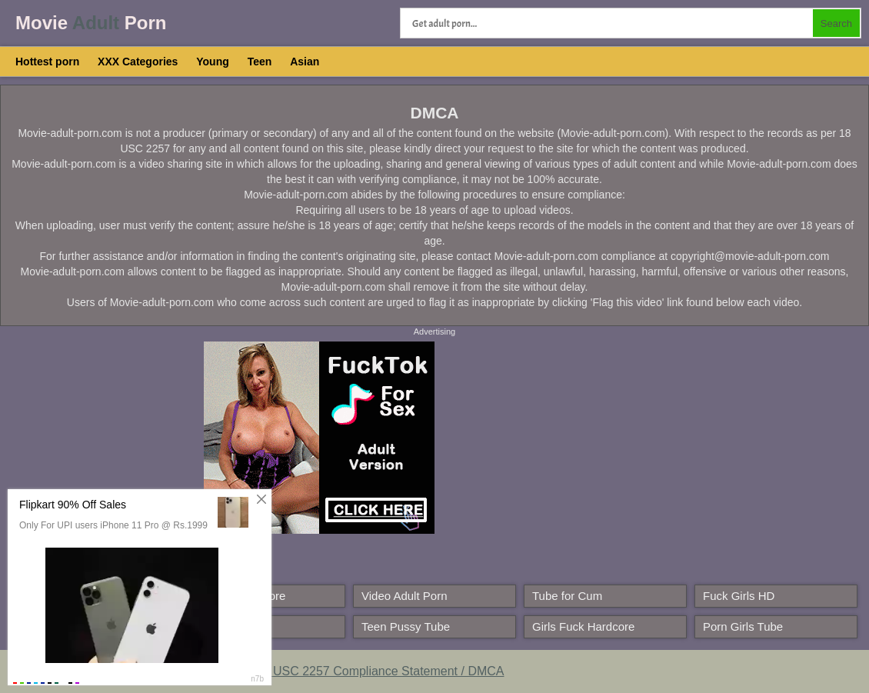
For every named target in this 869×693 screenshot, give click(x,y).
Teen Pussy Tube (405, 626)
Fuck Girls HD (738, 595)
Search (836, 23)
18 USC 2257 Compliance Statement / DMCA (380, 671)
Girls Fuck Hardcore (583, 626)
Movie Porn (90, 22)
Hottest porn (47, 61)
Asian (304, 61)
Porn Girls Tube (743, 626)
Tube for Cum (567, 595)
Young (212, 61)
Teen (260, 61)
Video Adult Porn (404, 595)
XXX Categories (138, 61)
